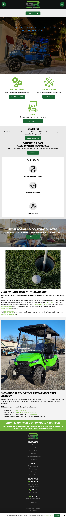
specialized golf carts (42, 305)
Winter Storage (49, 90)
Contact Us (33, 13)
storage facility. (32, 414)
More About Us (33, 138)
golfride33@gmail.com (33, 498)
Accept (57, 515)
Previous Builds (33, 193)
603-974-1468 (9, 312)
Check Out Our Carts (33, 121)
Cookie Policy (49, 515)
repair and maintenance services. (25, 412)
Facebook (33, 502)
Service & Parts (17, 90)
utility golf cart (51, 302)
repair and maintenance (8, 314)
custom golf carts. (20, 410)
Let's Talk (33, 152)
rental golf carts (6, 309)
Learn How (49, 97)
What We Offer (17, 97)
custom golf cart (6, 307)
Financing (33, 213)
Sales (33, 114)
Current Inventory (33, 176)
